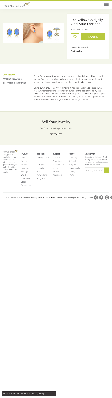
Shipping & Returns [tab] (14, 83)
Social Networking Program (42, 175)
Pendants (25, 168)
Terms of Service (62, 198)
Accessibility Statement (36, 198)
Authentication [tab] (12, 79)
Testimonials (74, 168)
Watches (24, 175)
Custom (56, 157)
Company (73, 157)
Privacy (83, 198)
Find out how (77, 51)
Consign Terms (74, 198)
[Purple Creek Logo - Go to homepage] (17, 5)
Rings (23, 157)
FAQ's (71, 175)
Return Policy (50, 198)
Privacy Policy (38, 393)
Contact (90, 198)
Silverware (25, 178)
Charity (72, 171)
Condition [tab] (9, 74)
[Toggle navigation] (106, 5)
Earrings (24, 171)
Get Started (56, 134)
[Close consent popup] (54, 393)
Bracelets (25, 161)
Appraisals (57, 161)
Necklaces (25, 164)
